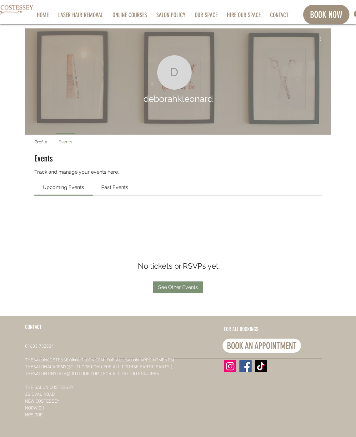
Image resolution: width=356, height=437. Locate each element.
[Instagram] (230, 366)
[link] (63, 187)
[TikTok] (261, 366)
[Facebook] (245, 366)
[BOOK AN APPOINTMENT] (262, 346)
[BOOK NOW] (326, 14)
